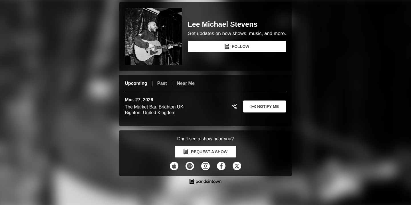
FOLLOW (237, 46)
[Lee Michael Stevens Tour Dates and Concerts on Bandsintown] (205, 182)
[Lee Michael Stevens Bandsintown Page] (156, 36)
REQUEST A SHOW (205, 151)
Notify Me (265, 106)
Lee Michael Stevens (223, 24)
